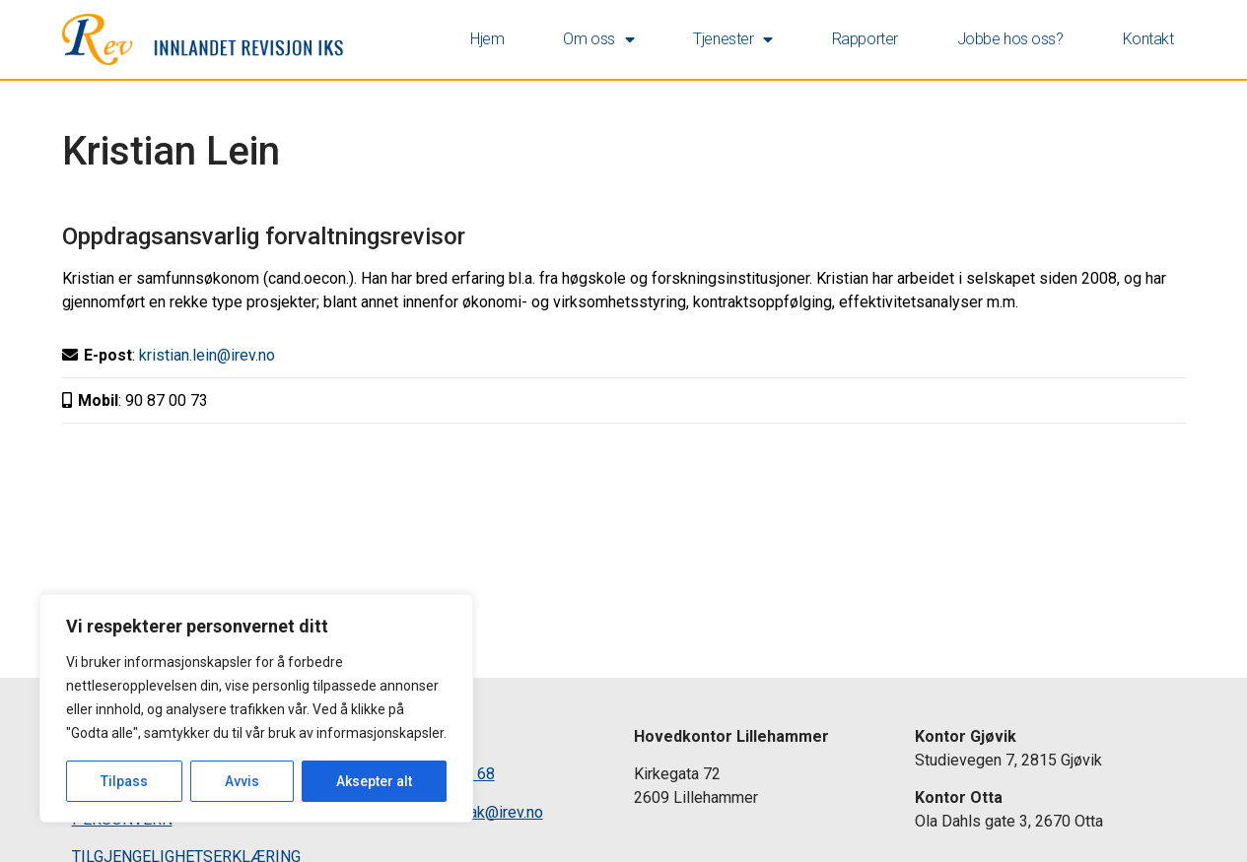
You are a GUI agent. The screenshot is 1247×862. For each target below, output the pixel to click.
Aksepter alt (374, 781)
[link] (202, 39)
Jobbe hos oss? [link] (1010, 39)
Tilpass (124, 781)
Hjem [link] (487, 39)
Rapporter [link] (865, 39)
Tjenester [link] (733, 39)
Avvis (242, 781)
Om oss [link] (598, 39)
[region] (256, 708)
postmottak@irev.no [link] (474, 812)
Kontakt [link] (1148, 39)
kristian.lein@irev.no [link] (207, 355)
